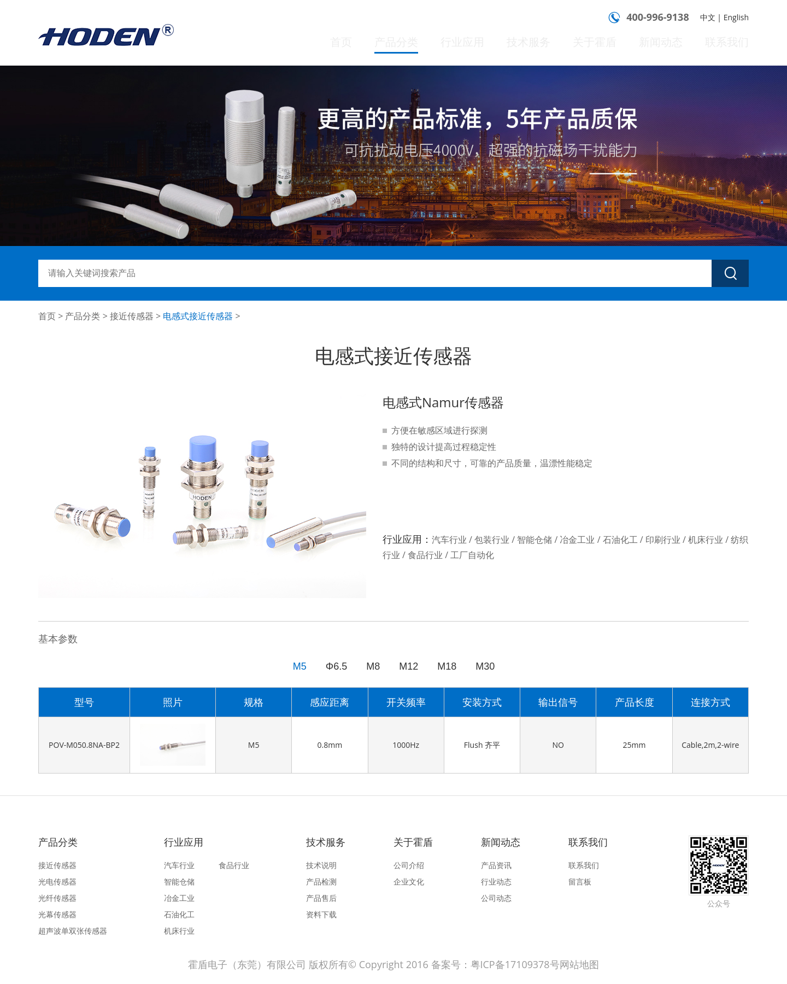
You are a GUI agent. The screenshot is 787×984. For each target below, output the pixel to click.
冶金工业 (179, 898)
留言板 (579, 881)
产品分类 (420, 51)
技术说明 (321, 865)
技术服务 (543, 42)
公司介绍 (408, 865)
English (736, 17)
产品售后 (321, 898)
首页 (366, 42)
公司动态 (496, 898)
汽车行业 (179, 865)
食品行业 (234, 865)
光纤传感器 (57, 898)
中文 (707, 17)
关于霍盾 (605, 42)
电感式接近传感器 (198, 316)
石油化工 (179, 914)
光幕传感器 (57, 914)
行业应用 (481, 42)
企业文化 (408, 881)
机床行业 (179, 931)
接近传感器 (132, 316)
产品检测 (321, 881)
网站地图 (579, 964)
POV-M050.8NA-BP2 (84, 745)
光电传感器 (57, 881)
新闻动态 (666, 42)
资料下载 (321, 914)
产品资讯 (496, 865)
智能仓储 (179, 881)
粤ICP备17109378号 (515, 964)
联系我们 (728, 42)
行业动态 (496, 881)
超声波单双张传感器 (72, 931)
